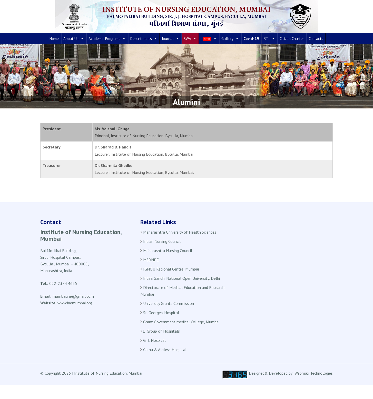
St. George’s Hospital (161, 312)
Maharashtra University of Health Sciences (179, 232)
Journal (170, 38)
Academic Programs (107, 38)
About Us (73, 38)
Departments (143, 38)
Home (54, 38)
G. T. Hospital (154, 340)
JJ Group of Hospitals (161, 331)
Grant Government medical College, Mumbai (181, 321)
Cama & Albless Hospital (164, 349)
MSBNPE (151, 259)
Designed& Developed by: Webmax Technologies (291, 373)
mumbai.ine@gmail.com (73, 296)
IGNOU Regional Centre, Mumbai (171, 269)
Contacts (316, 38)
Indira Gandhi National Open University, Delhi (181, 278)
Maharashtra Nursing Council (167, 250)
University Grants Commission (168, 303)
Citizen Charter (292, 38)
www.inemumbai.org (74, 302)
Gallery (230, 38)
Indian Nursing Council (162, 241)
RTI (269, 38)
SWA (190, 38)
